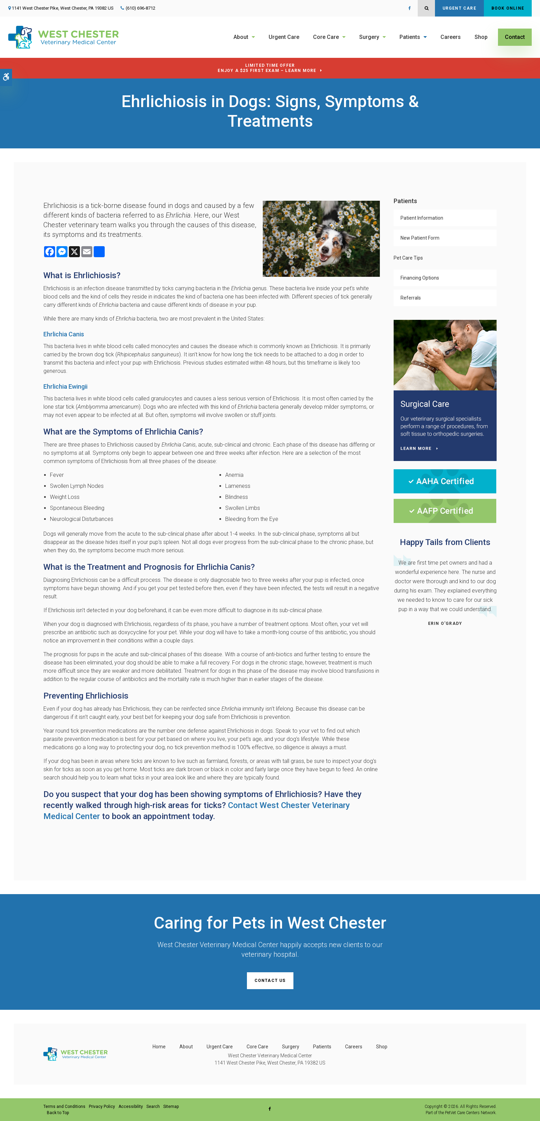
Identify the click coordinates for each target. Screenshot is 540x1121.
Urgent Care (459, 8)
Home (159, 1046)
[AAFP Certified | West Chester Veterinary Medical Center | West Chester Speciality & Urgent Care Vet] (445, 510)
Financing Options (420, 278)
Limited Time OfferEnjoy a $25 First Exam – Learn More (267, 68)
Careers (450, 37)
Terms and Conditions (64, 1106)
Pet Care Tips (408, 258)
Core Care (326, 37)
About (240, 37)
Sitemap (171, 1106)
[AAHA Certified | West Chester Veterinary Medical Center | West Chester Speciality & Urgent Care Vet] (445, 481)
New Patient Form (420, 238)
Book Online (507, 8)
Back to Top (58, 1112)
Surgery (369, 37)
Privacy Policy (102, 1106)
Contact (515, 37)
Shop (481, 37)
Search (153, 1106)
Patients (409, 37)
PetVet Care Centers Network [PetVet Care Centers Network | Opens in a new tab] (470, 1112)
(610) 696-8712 (140, 8)
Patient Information (422, 218)
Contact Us (270, 980)
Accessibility (130, 1106)
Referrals (411, 298)
